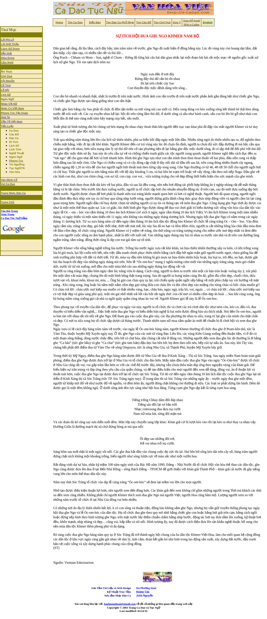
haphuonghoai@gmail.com (120, 603)
